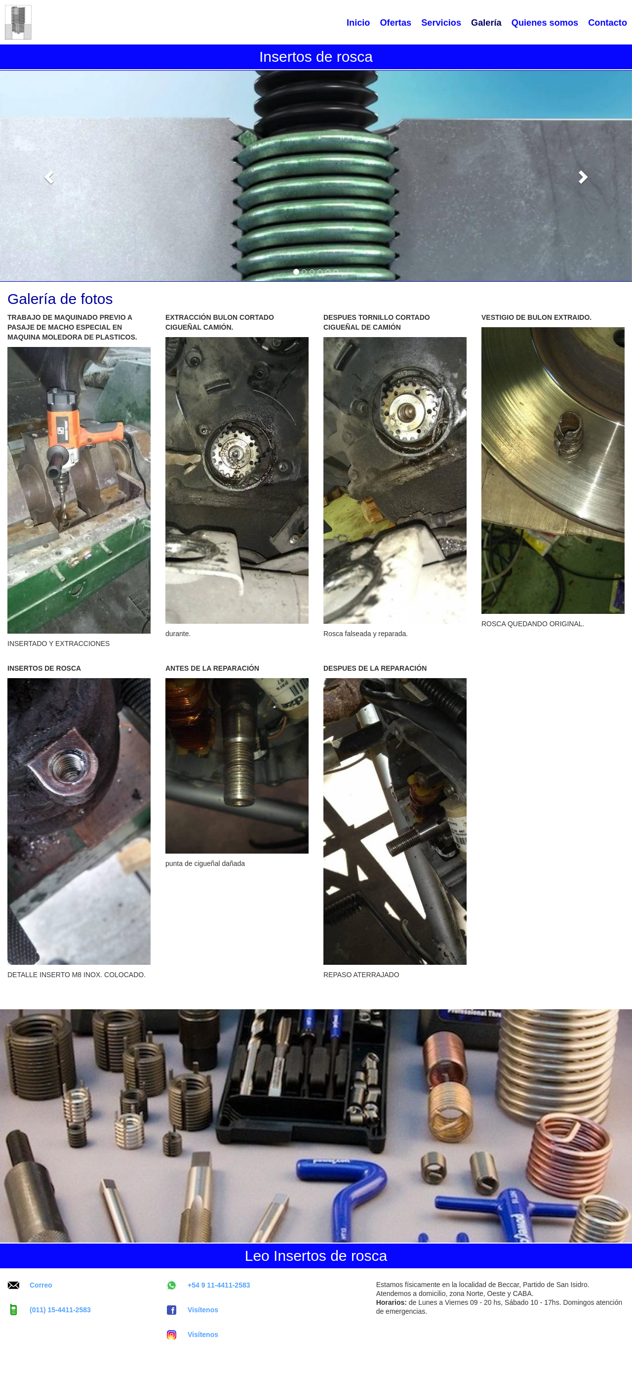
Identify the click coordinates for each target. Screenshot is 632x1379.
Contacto (607, 23)
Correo (29, 1285)
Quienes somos (545, 23)
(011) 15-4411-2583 (49, 1310)
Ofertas (395, 23)
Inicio (358, 23)
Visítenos (191, 1310)
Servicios (441, 23)
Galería (486, 23)
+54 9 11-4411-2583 (207, 1285)
